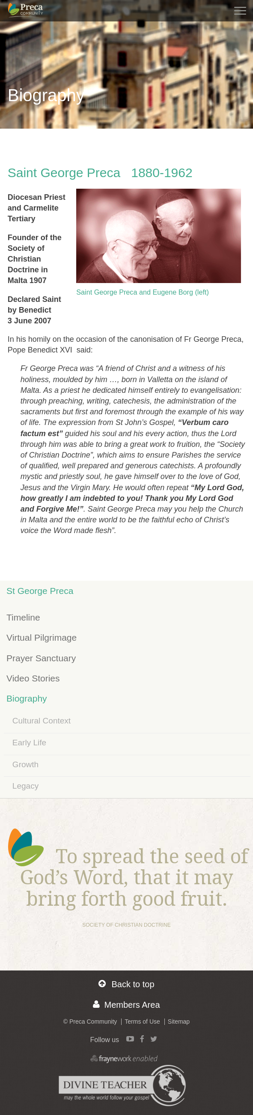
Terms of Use (142, 1021)
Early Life (29, 742)
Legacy (25, 785)
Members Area (126, 1005)
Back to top (126, 984)
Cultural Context (41, 720)
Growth (25, 764)
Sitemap (179, 1021)
